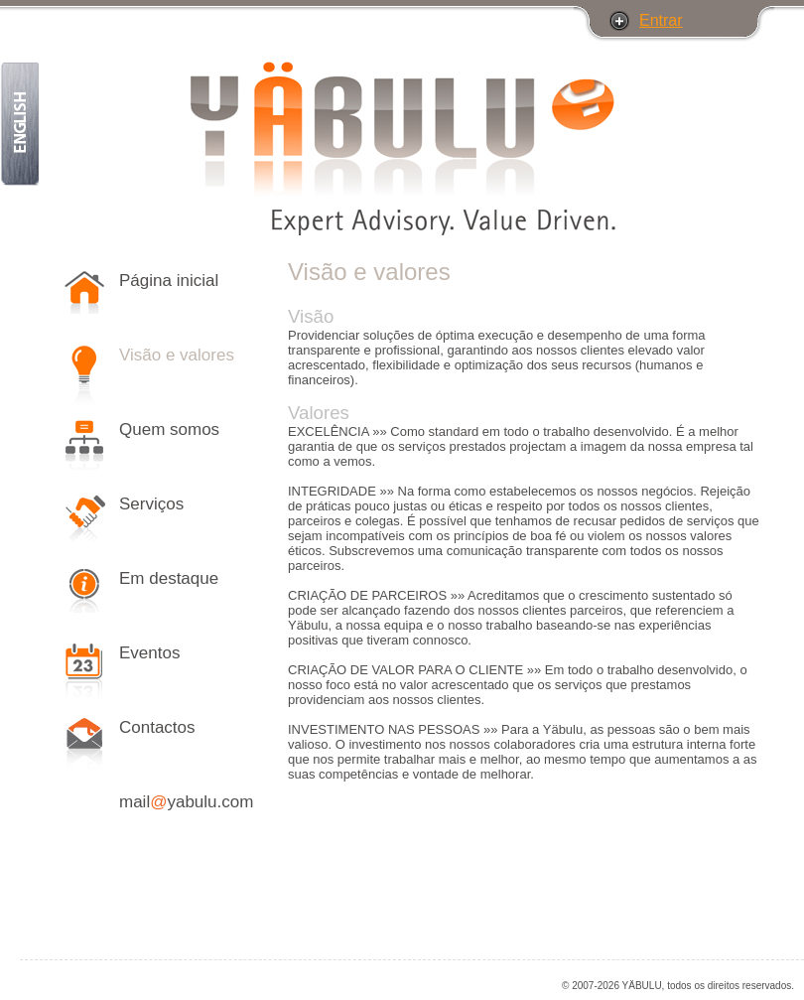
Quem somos (169, 429)
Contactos (157, 727)
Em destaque (168, 578)
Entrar (661, 20)
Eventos (149, 652)
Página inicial (168, 280)
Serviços (151, 504)
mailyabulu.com (186, 801)
